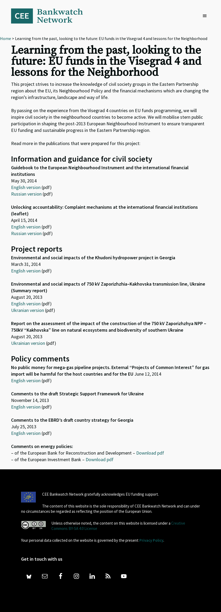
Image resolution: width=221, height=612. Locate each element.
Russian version (26, 194)
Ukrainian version (28, 343)
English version (26, 187)
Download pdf (150, 453)
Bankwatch (50, 15)
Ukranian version (27, 310)
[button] (206, 16)
